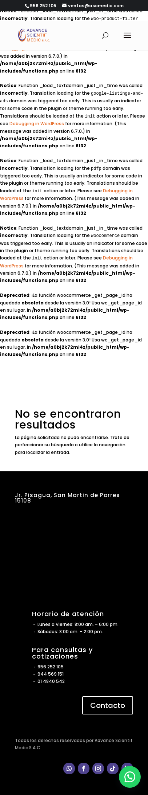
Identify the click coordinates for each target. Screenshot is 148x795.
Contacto (107, 705)
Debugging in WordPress (36, 123)
